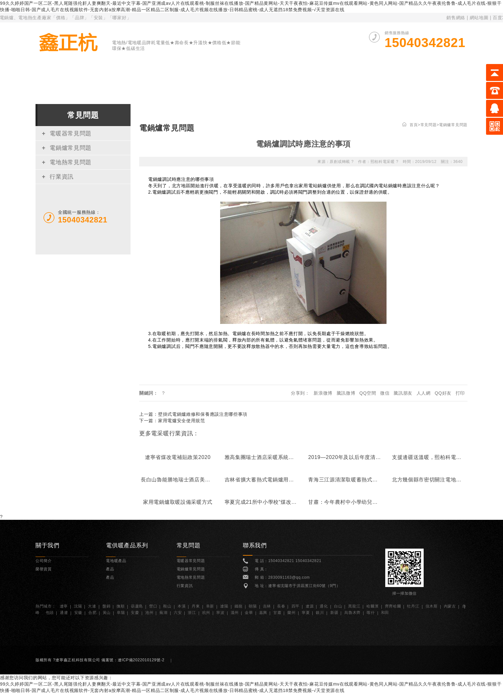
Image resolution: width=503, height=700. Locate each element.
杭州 (206, 612)
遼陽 (224, 606)
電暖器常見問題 (67, 133)
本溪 (182, 606)
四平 (295, 606)
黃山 (107, 612)
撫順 (120, 606)
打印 (460, 393)
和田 (385, 612)
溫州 (235, 612)
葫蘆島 (137, 606)
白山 (338, 606)
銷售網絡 (455, 17)
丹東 (196, 606)
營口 (153, 606)
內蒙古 (450, 606)
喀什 (371, 612)
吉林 (267, 606)
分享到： (300, 393)
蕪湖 (163, 612)
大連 (92, 606)
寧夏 (306, 612)
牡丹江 (413, 606)
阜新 (210, 606)
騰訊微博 (346, 393)
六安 (178, 612)
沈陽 (78, 606)
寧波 (220, 612)
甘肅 (277, 612)
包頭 (50, 612)
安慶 (135, 612)
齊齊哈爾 (393, 606)
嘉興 (263, 612)
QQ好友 (443, 393)
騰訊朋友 (403, 393)
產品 (110, 569)
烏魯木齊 (352, 612)
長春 (281, 606)
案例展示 (326, 76)
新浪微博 (323, 393)
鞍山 (167, 606)
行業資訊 (58, 176)
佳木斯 (432, 606)
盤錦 (106, 606)
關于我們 (122, 76)
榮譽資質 (373, 76)
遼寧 (64, 606)
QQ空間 (367, 393)
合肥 (92, 612)
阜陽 (121, 612)
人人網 (424, 393)
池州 (149, 612)
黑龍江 (354, 606)
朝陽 (253, 606)
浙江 (192, 612)
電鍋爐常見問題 (67, 148)
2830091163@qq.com (289, 577)
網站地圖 (480, 17)
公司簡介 (44, 561)
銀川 (320, 612)
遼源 (310, 606)
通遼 (64, 612)
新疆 (334, 612)
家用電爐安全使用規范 (181, 420)
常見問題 (420, 76)
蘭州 (291, 612)
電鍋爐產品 (224, 76)
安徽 (78, 612)
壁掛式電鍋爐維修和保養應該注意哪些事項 (202, 414)
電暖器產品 (172, 76)
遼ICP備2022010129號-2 (143, 660)
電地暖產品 (276, 76)
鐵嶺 (239, 606)
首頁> (415, 125)
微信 (384, 393)
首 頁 (80, 76)
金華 (249, 612)
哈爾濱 (372, 606)
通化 (324, 606)
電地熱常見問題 (67, 162)
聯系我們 (467, 76)
